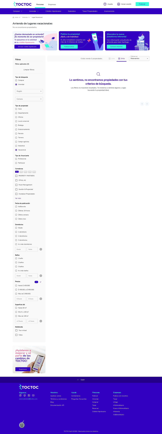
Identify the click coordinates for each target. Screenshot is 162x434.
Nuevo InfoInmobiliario (121, 408)
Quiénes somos (55, 396)
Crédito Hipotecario (53, 11)
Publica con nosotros (120, 396)
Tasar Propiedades (90, 11)
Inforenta (116, 411)
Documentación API (57, 405)
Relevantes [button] (135, 58)
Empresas (52, 4)
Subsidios (71, 11)
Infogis (115, 402)
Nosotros (53, 392)
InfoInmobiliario (118, 405)
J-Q (30, 172)
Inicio (17, 17)
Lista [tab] (112, 58)
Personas (40, 4)
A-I (25, 172)
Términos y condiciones (58, 399)
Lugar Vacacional (34, 17)
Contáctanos (75, 396)
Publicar (142, 4)
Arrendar (34, 11)
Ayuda (73, 392)
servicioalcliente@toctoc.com (28, 399)
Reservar (95, 408)
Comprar (18, 11)
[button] (29, 91)
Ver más (18, 198)
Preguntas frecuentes (79, 399)
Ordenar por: (134, 56)
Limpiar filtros (29, 69)
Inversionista (109, 11)
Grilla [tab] (121, 58)
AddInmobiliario (118, 415)
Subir (81, 380)
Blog (52, 402)
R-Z (34, 172)
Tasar (94, 405)
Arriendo (24, 17)
